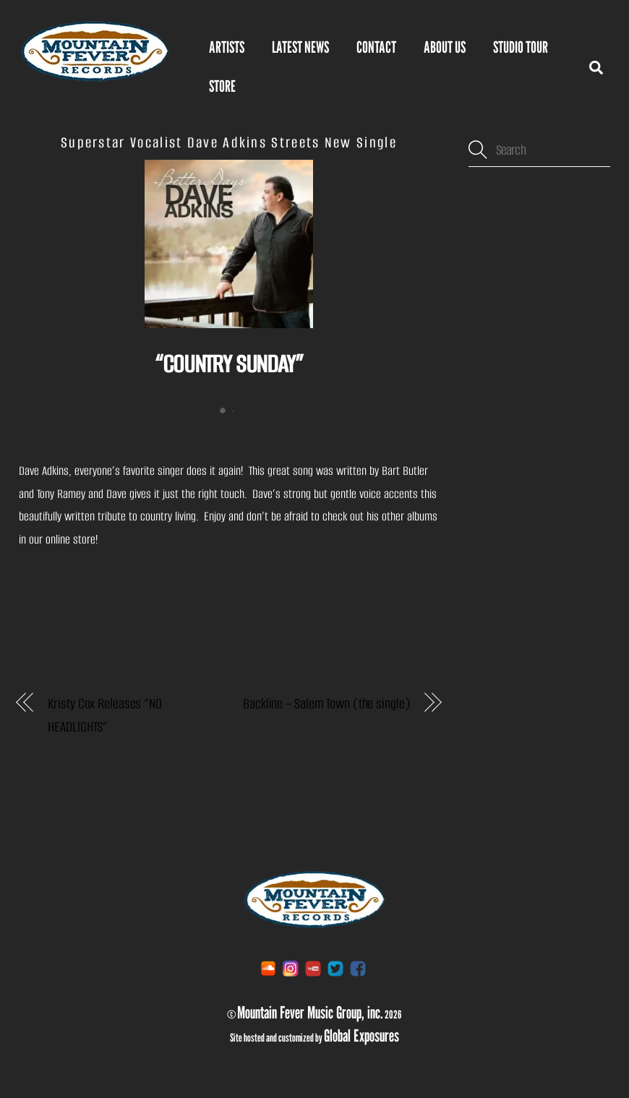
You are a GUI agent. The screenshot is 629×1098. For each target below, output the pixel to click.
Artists (226, 47)
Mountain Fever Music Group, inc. (310, 1012)
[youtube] (313, 968)
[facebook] (358, 968)
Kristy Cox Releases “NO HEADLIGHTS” (104, 715)
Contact (376, 47)
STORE (222, 86)
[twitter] (335, 968)
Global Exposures (361, 1035)
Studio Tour (520, 47)
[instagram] (290, 968)
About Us (445, 47)
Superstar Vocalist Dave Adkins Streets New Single (229, 142)
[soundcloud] (268, 968)
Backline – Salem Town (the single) (326, 703)
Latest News (300, 47)
